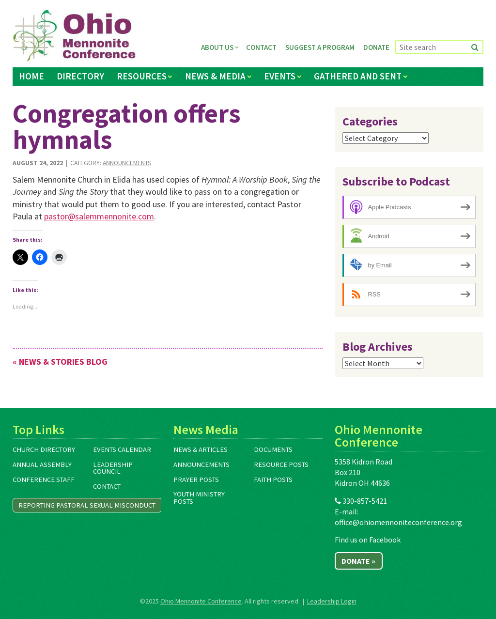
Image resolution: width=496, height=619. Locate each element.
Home (31, 76)
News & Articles (200, 449)
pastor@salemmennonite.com (99, 216)
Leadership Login (331, 601)
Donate (376, 47)
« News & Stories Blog (60, 361)
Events (279, 76)
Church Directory (44, 449)
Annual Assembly (42, 464)
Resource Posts (281, 464)
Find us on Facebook (368, 539)
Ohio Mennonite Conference (201, 601)
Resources (142, 76)
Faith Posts (273, 479)
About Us (217, 47)
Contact (261, 47)
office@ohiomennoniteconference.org (398, 522)
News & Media (215, 76)
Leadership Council (113, 468)
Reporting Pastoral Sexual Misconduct (86, 505)
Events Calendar (122, 449)
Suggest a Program (320, 47)
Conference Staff (44, 479)
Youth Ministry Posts (199, 498)
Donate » (358, 561)
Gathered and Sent (358, 76)
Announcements (127, 163)
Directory (80, 76)
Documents (273, 449)
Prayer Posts (196, 479)
